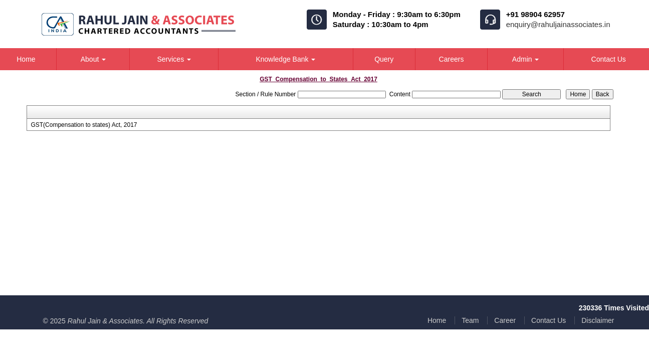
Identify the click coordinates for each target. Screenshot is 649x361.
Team (470, 320)
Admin (525, 59)
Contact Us (548, 320)
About (93, 59)
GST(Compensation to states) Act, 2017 (84, 124)
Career (505, 320)
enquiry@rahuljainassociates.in (558, 24)
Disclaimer (597, 320)
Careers (451, 59)
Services (174, 59)
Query (383, 59)
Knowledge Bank (285, 59)
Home (436, 320)
